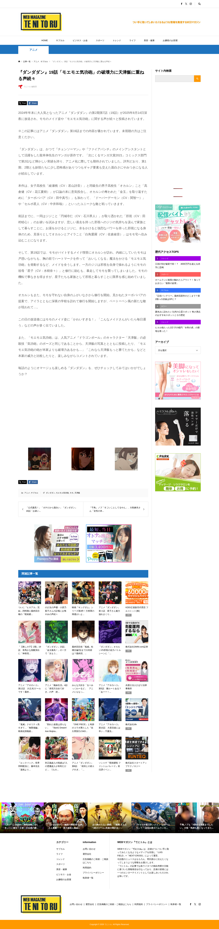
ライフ (132, 40)
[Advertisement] (178, 135)
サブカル (60, 40)
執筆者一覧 (88, 878)
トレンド (117, 40)
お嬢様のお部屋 (170, 40)
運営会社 (87, 854)
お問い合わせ (89, 849)
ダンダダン (50, 493)
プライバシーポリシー (93, 872)
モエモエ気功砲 (62, 493)
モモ (71, 493)
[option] (22, 817)
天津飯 (77, 493)
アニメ (33, 49)
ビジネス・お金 (80, 40)
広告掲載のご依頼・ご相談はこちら (95, 861)
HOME (44, 40)
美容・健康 (149, 40)
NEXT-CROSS (136, 855)
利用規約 (87, 867)
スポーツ (100, 40)
